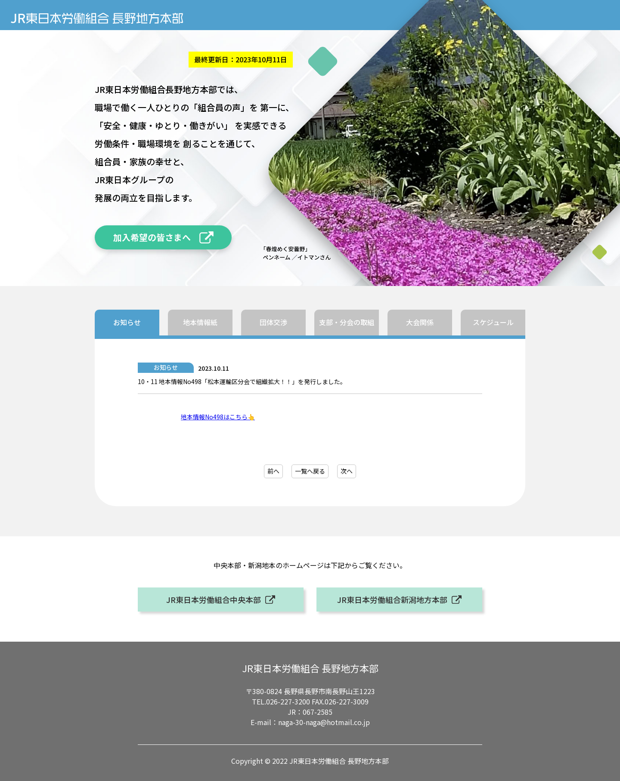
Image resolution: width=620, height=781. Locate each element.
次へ (347, 471)
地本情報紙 (200, 322)
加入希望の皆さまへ (152, 237)
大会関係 (420, 322)
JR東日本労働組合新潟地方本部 (392, 599)
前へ (273, 471)
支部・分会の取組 (346, 322)
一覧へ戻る (310, 471)
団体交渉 (273, 322)
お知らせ (127, 322)
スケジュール (493, 322)
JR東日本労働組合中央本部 (213, 599)
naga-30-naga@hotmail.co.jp (324, 722)
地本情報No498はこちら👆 (218, 416)
